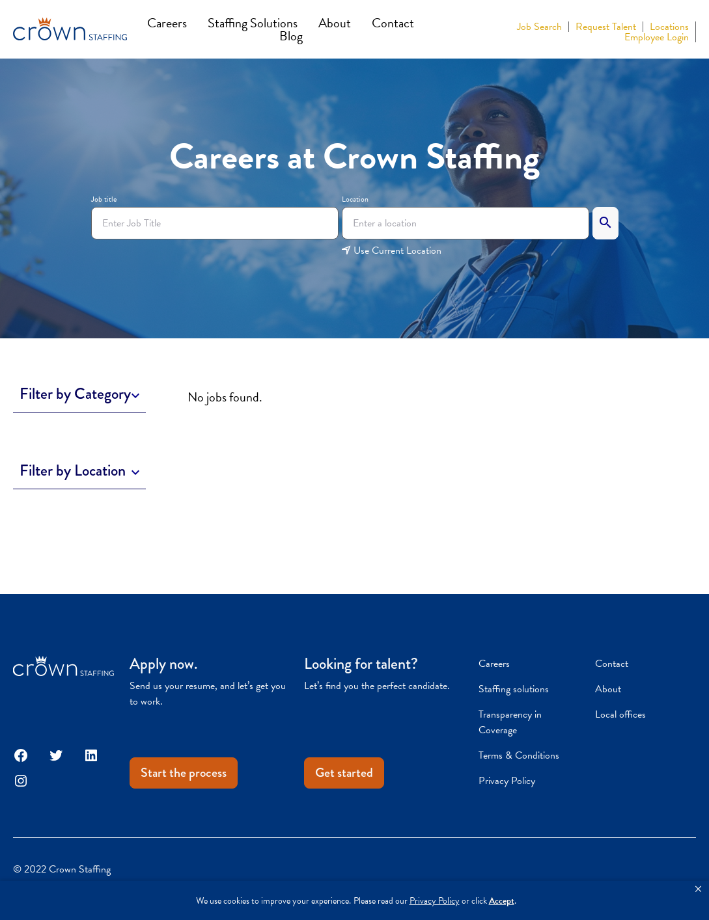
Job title (104, 199)
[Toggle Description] (79, 394)
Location (355, 199)
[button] (698, 889)
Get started (344, 772)
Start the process (184, 772)
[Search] (605, 223)
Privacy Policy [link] (435, 901)
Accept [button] (501, 901)
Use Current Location (391, 250)
